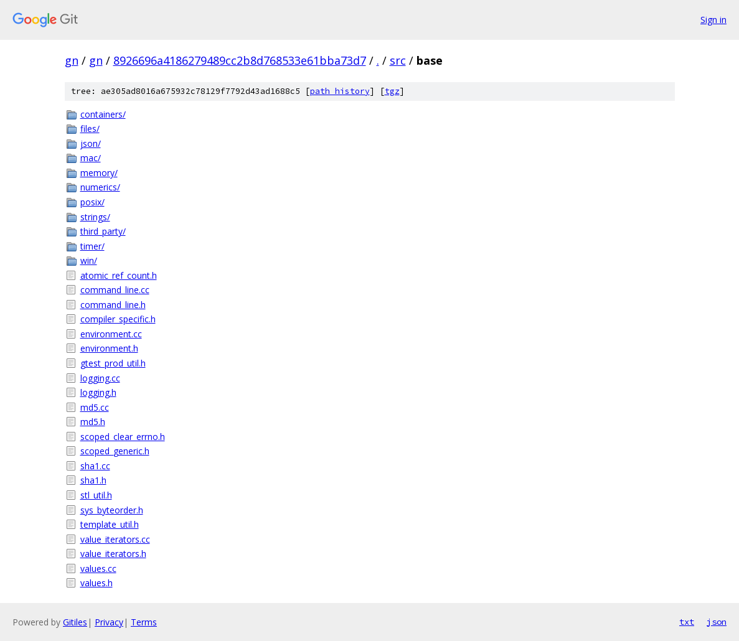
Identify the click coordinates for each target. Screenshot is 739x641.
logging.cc (100, 378)
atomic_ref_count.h (118, 275)
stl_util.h (96, 495)
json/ (90, 143)
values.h (96, 583)
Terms (144, 622)
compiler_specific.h (118, 319)
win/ (88, 260)
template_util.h (109, 524)
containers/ (103, 114)
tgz (392, 91)
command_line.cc (114, 290)
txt (686, 621)
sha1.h (93, 480)
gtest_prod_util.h (113, 363)
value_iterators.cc (115, 539)
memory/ (99, 173)
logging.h (98, 392)
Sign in (713, 20)
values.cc (98, 568)
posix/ (92, 202)
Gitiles (75, 622)
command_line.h (113, 305)
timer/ (92, 246)
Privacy (109, 622)
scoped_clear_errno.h (122, 436)
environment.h (109, 348)
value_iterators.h (113, 553)
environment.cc (111, 334)
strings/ (95, 217)
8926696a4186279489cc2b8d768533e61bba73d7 (239, 60)
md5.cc (94, 407)
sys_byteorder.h (111, 510)
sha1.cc (95, 466)
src (398, 60)
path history (340, 91)
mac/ (90, 158)
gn (71, 60)
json (717, 621)
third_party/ (103, 231)
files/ (90, 128)
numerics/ (100, 187)
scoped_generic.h (114, 451)
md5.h (92, 422)
